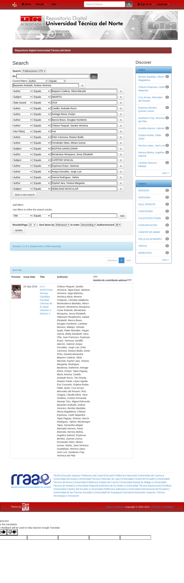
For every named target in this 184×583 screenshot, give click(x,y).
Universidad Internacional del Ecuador (148, 489)
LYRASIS (156, 507)
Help (53, 4)
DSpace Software (115, 507)
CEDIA (57, 475)
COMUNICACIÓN (147, 225)
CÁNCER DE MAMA (149, 232)
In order (75, 224)
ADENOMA (144, 197)
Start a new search (25, 194)
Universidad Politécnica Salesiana (108, 489)
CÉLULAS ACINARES (150, 239)
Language (163, 4)
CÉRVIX (142, 246)
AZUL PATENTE (147, 204)
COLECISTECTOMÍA (149, 218)
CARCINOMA (145, 211)
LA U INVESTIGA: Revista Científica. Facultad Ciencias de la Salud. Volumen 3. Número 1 (46, 300)
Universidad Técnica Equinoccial (143, 485)
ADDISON (143, 190)
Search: (17, 71)
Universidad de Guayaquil (107, 492)
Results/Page (20, 224)
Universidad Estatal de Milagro (136, 482)
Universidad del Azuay (65, 479)
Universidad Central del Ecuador (138, 479)
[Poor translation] (12, 532)
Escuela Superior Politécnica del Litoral (83, 475)
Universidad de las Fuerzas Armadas (72, 492)
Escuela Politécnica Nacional (120, 475)
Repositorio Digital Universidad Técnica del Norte (43, 50)
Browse (41, 4)
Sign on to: (145, 4)
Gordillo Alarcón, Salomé (151, 128)
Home (26, 4)
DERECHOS (145, 253)
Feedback (168, 507)
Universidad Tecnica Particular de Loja (99, 479)
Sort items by (46, 224)
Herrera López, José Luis (151, 145)
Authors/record (105, 224)
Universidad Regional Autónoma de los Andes (100, 485)
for (14, 76)
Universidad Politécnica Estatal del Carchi (96, 482)
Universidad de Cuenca (150, 475)
